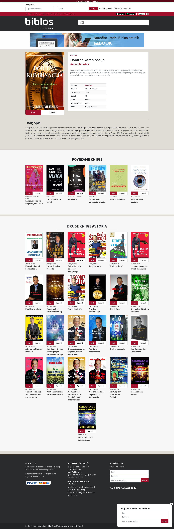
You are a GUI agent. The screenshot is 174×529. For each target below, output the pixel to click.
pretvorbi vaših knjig (76, 490)
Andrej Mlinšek (79, 64)
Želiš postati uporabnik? (122, 8)
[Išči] (113, 22)
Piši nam (72, 14)
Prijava (144, 480)
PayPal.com (30, 476)
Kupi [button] (33, 112)
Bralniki (42, 14)
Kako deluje (64, 14)
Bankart (40, 476)
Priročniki (73, 55)
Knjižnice (29, 14)
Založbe (35, 14)
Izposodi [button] (52, 112)
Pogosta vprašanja (52, 14)
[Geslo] (71, 9)
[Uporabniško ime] (39, 9)
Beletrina (52, 526)
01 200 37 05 (75, 469)
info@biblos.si (76, 472)
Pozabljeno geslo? (105, 8)
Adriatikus (89, 85)
